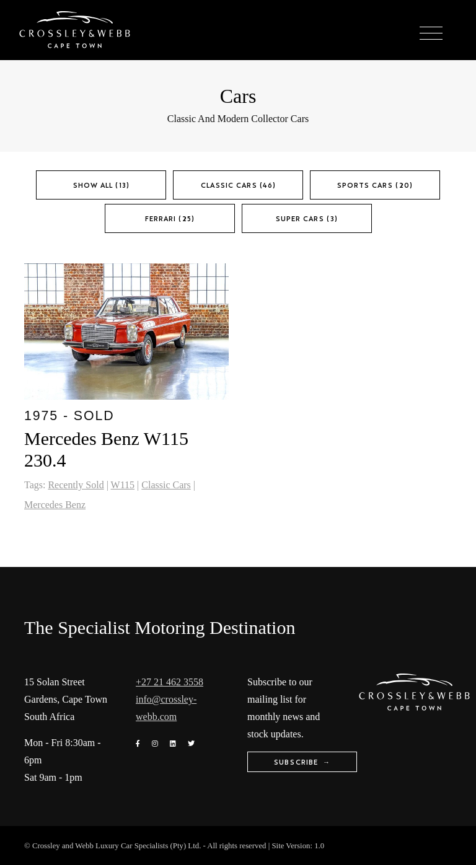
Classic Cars (166, 485)
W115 (123, 485)
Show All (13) (101, 185)
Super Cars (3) (307, 218)
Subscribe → (302, 761)
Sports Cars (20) (375, 185)
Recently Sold (76, 485)
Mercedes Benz (55, 504)
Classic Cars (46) (238, 185)
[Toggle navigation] (431, 33)
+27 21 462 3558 (169, 682)
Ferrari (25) (170, 218)
